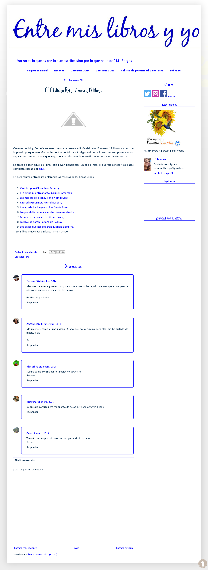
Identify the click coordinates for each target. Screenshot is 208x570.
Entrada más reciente (25, 548)
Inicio (76, 548)
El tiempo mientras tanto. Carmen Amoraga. (46, 193)
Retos (27, 257)
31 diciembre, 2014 (46, 367)
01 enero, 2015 (45, 402)
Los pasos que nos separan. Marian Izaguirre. (47, 226)
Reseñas (59, 70)
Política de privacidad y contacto (142, 70)
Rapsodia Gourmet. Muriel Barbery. (41, 202)
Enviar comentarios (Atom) (42, 554)
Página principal (37, 70)
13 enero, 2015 (40, 433)
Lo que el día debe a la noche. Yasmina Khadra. (47, 212)
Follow (171, 96)
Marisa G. (31, 402)
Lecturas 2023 (105, 70)
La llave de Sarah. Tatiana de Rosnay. (41, 222)
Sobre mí (175, 70)
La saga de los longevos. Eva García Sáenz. (44, 207)
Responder (32, 302)
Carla (28, 433)
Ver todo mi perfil (163, 173)
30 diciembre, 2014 (46, 281)
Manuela (161, 159)
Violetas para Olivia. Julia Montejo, (40, 188)
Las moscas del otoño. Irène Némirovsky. (44, 197)
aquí (41, 169)
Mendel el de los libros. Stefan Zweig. (42, 217)
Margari (30, 367)
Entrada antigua (124, 548)
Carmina (30, 281)
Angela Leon (33, 324)
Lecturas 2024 (80, 70)
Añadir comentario (24, 460)
